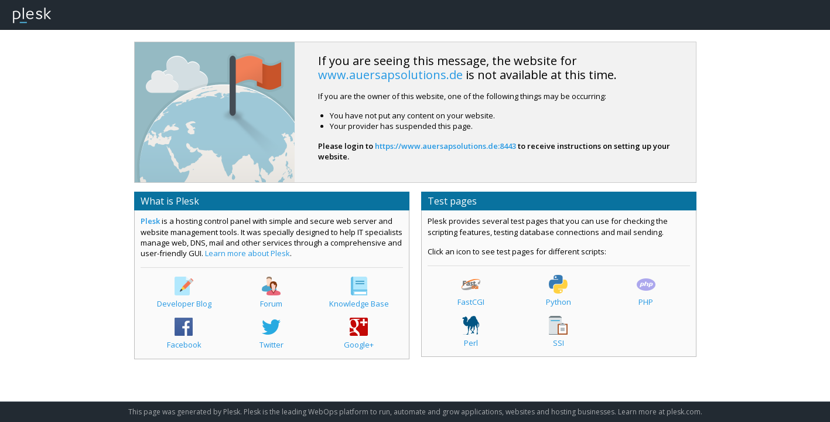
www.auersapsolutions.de (390, 75)
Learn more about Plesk (247, 253)
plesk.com (684, 412)
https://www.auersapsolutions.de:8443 (445, 146)
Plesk (150, 221)
